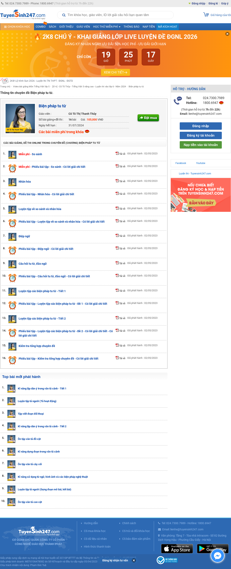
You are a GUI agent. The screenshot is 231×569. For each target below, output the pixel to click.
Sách (52, 26)
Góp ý (224, 3)
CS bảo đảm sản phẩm (136, 538)
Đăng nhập (198, 3)
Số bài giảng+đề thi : (51, 119)
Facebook (181, 163)
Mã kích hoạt (167, 26)
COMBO (41, 25)
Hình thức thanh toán (97, 546)
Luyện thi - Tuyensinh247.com (195, 173)
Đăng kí (213, 3)
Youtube (200, 163)
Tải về (120, 154)
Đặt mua (150, 118)
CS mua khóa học (95, 531)
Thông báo (131, 26)
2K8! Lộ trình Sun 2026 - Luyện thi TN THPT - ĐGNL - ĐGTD (41, 80)
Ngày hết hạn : (47, 125)
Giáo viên (83, 26)
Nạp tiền (149, 26)
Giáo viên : (45, 113)
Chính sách (129, 523)
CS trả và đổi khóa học (136, 531)
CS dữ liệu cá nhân (95, 538)
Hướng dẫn (91, 523)
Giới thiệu (66, 26)
